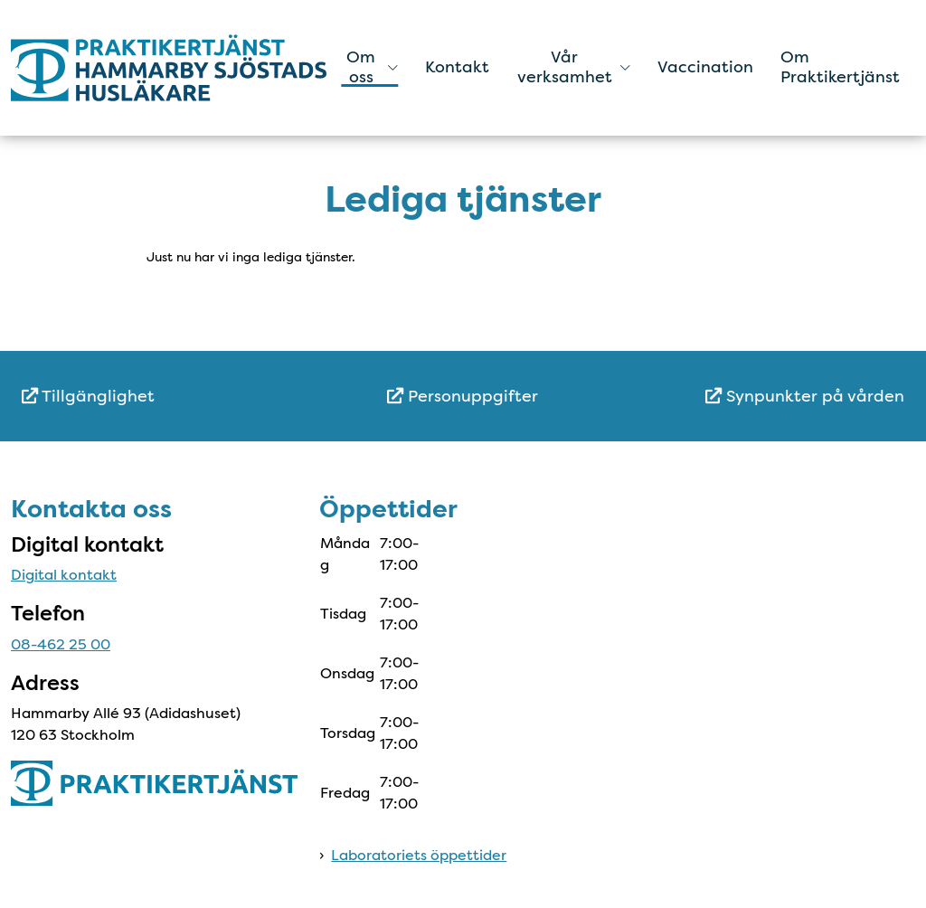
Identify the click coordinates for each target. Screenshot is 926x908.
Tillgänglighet (88, 396)
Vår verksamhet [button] (573, 67)
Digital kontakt (64, 574)
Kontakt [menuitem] (457, 67)
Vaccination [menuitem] (705, 67)
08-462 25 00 (60, 644)
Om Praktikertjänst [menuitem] (840, 67)
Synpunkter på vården (804, 396)
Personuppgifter (462, 396)
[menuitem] (169, 396)
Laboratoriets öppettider (418, 855)
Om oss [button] (372, 67)
